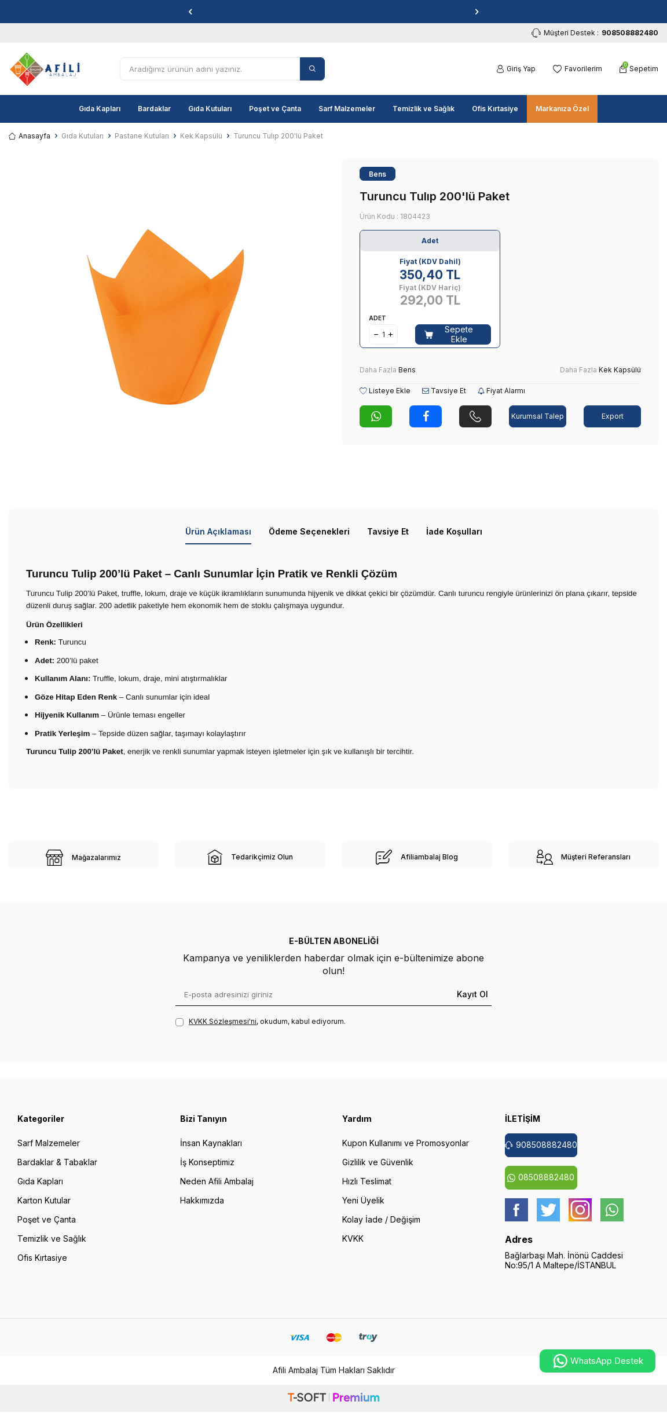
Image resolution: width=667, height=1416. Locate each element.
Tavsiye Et (444, 390)
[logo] (45, 69)
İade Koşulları (454, 531)
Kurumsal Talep (537, 416)
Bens (377, 174)
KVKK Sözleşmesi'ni (222, 1029)
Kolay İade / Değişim (381, 1227)
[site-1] (83, 858)
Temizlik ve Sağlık (424, 108)
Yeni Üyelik (363, 1208)
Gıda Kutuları (210, 108)
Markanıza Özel (562, 108)
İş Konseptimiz (207, 1169)
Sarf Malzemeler (346, 108)
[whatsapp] (612, 1217)
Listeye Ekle (385, 390)
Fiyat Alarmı (501, 390)
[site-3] (417, 857)
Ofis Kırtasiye (495, 108)
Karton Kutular (44, 1208)
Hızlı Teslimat (366, 1189)
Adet (377, 317)
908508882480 (541, 1152)
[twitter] (548, 1217)
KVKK (353, 1246)
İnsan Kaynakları (211, 1150)
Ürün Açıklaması (218, 531)
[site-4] (583, 857)
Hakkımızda (202, 1208)
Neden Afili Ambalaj (217, 1189)
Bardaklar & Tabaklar (57, 1169)
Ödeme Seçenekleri (309, 531)
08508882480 (540, 1185)
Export (613, 416)
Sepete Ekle (448, 334)
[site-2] (250, 857)
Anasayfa (29, 135)
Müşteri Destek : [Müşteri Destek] (595, 33)
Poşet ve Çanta (275, 108)
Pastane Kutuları (142, 135)
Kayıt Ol (472, 1002)
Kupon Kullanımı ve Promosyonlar (405, 1150)
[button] (190, 11)
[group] (167, 316)
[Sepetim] (639, 69)
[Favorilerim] (577, 69)
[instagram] (580, 1217)
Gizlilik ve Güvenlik (377, 1169)
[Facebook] (516, 1217)
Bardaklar (154, 108)
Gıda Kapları (99, 108)
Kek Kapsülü (201, 135)
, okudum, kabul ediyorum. (260, 1029)
